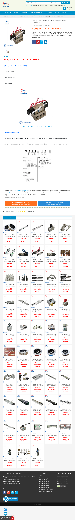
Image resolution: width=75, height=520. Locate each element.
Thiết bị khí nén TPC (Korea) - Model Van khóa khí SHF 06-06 (65, 309)
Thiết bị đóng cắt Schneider (46, 482)
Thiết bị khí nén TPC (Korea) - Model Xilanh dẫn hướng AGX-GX (51, 430)
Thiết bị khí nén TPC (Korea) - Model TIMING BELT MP (37, 236)
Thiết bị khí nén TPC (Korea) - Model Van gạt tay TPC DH (23, 430)
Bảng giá (49, 12)
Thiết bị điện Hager (44, 472)
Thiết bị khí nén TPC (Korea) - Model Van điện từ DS (37, 260)
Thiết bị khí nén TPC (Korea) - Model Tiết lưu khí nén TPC (65, 236)
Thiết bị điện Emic (44, 478)
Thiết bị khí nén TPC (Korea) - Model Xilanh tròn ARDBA (10, 309)
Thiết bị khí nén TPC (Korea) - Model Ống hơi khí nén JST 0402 (9, 236)
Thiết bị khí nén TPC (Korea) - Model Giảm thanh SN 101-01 (65, 260)
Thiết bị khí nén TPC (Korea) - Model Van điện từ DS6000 (37, 126)
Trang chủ (8, 12)
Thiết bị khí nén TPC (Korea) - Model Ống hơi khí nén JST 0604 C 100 (37, 357)
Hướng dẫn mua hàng (62, 470)
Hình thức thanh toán (37, 12)
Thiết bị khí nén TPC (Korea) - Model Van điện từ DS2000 (23, 260)
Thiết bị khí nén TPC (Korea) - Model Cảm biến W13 (65, 285)
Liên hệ (64, 12)
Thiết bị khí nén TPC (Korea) (13, 192)
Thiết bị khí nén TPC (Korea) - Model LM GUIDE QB (65, 381)
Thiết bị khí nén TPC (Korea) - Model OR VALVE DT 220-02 (65, 333)
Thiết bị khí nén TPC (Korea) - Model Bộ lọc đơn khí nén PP (37, 454)
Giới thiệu (16, 12)
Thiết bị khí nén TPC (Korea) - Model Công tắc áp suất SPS (51, 309)
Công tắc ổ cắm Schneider (46, 484)
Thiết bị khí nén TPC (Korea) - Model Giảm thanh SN (10, 285)
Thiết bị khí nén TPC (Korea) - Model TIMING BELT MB (23, 236)
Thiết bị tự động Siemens (45, 470)
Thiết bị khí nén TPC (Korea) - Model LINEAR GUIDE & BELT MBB (9, 430)
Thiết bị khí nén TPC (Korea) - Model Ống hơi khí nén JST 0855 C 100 (23, 357)
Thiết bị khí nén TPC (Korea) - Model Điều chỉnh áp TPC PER (9, 333)
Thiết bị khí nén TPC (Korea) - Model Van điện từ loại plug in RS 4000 (23, 333)
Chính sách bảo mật (62, 476)
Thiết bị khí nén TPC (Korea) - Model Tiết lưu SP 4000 (51, 236)
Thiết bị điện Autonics (44, 480)
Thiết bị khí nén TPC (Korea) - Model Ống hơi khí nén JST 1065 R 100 (9, 357)
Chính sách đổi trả (62, 474)
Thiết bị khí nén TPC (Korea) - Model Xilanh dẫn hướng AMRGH (65, 430)
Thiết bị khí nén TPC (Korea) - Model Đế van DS (37, 381)
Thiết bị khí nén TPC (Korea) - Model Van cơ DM (23, 381)
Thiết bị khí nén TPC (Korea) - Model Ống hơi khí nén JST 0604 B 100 (65, 357)
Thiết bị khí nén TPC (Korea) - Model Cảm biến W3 (51, 285)
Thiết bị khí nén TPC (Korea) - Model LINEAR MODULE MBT (65, 405)
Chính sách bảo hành (62, 472)
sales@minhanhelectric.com (13, 474)
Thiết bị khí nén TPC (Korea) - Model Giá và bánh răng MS (37, 309)
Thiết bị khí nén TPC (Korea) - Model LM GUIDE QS (37, 405)
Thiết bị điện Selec (44, 476)
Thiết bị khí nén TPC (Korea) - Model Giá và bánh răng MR (23, 309)
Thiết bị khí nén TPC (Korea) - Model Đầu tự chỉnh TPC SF (9, 454)
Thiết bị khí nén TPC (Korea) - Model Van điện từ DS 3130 (51, 260)
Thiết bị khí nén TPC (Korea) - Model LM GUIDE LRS (9, 405)
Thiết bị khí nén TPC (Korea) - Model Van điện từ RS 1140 (51, 333)
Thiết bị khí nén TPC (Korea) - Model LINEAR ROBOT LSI (51, 405)
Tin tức (57, 12)
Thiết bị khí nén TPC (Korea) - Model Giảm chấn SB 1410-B (24, 285)
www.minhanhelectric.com (15, 476)
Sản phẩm (24, 12)
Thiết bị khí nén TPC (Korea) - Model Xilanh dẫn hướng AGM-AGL (37, 430)
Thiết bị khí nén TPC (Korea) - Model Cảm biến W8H (37, 285)
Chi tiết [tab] (6, 56)
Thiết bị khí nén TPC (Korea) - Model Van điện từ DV (9, 260)
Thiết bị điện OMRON (44, 474)
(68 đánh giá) (37, 22)
